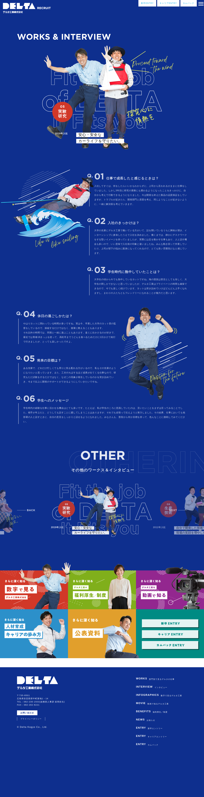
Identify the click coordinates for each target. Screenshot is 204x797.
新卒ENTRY (134, 4)
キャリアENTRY (158, 4)
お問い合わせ (28, 750)
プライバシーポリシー (31, 757)
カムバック (182, 4)
